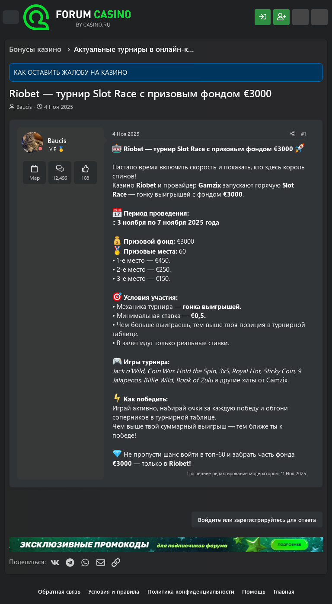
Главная (284, 591)
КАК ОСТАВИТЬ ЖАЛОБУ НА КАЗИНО (70, 72)
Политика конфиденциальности (190, 591)
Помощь (253, 591)
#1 (303, 133)
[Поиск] (319, 17)
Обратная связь (59, 591)
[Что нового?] (300, 17)
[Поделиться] (292, 134)
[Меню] (11, 17)
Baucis (24, 106)
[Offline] (40, 148)
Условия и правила (113, 591)
